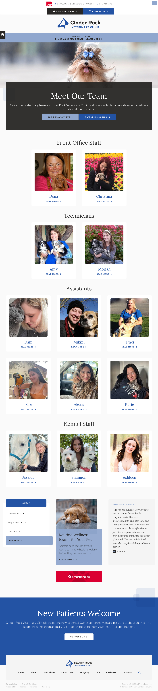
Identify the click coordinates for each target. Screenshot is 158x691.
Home (21, 672)
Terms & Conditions (29, 684)
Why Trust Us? (15, 522)
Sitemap (33, 687)
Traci (129, 342)
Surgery (84, 672)
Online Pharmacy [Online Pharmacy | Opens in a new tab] (65, 11)
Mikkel (79, 342)
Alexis (79, 404)
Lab (98, 672)
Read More (52, 201)
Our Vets (12, 531)
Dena (53, 196)
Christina (104, 196)
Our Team (14, 540)
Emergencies (79, 577)
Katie (129, 404)
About (34, 672)
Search (23, 687)
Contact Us (77, 637)
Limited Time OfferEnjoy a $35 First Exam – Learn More (77, 37)
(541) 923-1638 (105, 4)
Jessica (28, 477)
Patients (111, 672)
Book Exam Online (59, 117)
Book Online (98, 11)
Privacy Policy (11, 684)
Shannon (78, 477)
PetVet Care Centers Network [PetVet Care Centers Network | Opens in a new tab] (140, 687)
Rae (28, 404)
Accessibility (11, 687)
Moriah (104, 269)
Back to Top (46, 687)
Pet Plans (49, 672)
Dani (28, 342)
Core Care (67, 672)
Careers (127, 672)
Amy (54, 269)
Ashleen (129, 477)
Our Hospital (14, 513)
